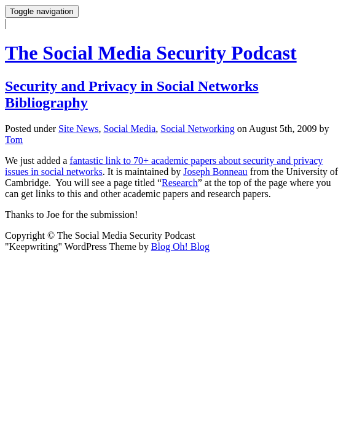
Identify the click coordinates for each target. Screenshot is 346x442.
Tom (14, 139)
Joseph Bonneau (215, 171)
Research (180, 182)
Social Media (129, 128)
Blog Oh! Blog (180, 246)
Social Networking (197, 128)
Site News (78, 128)
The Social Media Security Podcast (151, 53)
